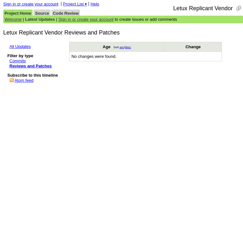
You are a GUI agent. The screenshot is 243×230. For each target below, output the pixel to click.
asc (122, 47)
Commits (18, 60)
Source (42, 13)
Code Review (66, 13)
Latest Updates (40, 19)
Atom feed (23, 80)
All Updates (20, 46)
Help (94, 4)
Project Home (17, 13)
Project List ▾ (75, 4)
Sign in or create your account (31, 4)
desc (128, 47)
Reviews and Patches (31, 66)
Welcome (13, 19)
